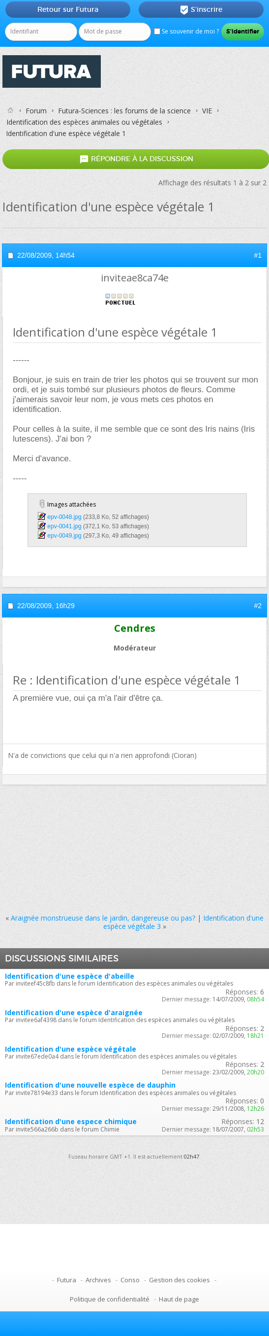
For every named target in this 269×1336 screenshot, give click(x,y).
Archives (98, 1279)
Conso (130, 1279)
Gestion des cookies (179, 1279)
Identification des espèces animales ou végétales (84, 122)
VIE (207, 110)
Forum (36, 110)
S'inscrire (200, 10)
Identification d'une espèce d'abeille (69, 976)
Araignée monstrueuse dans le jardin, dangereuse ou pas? (103, 918)
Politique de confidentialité (109, 1299)
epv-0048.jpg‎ (64, 517)
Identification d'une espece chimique (71, 1121)
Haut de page (179, 1299)
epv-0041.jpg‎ (64, 526)
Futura (66, 1279)
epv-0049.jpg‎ (64, 535)
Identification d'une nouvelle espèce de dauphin (90, 1085)
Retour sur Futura (67, 9)
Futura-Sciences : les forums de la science (124, 110)
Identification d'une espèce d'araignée (74, 1012)
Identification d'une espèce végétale (70, 1049)
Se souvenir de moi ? (186, 31)
